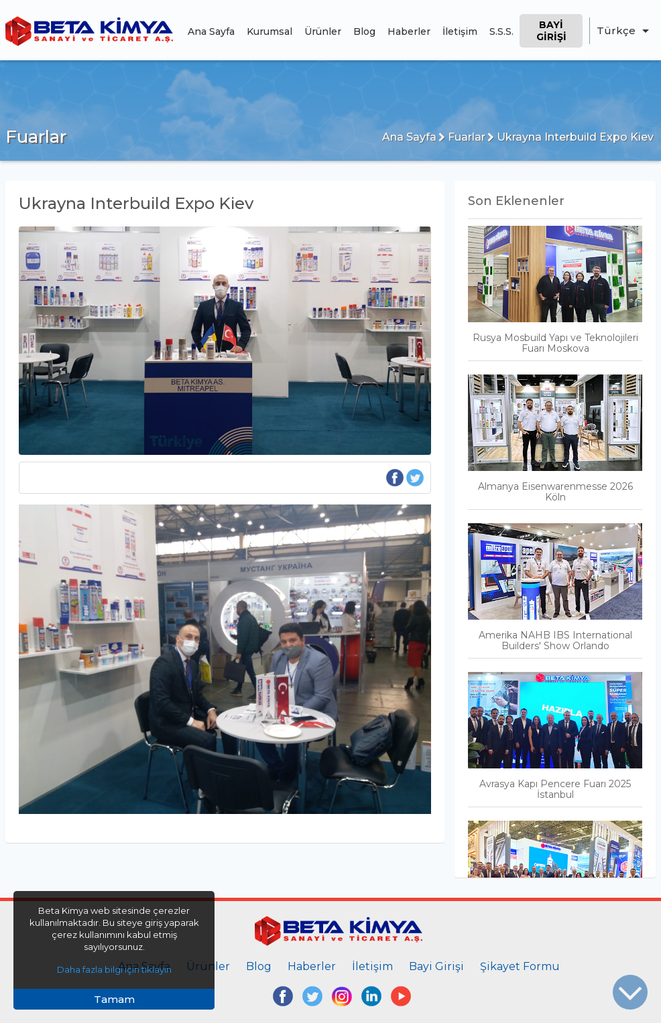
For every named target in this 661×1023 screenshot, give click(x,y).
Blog (364, 31)
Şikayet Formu (520, 966)
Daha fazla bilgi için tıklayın (114, 969)
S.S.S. (501, 31)
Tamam (114, 999)
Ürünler (322, 31)
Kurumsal (269, 31)
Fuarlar (461, 137)
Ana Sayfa (211, 31)
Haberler (408, 31)
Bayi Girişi (551, 31)
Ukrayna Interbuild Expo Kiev (570, 137)
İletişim (459, 31)
